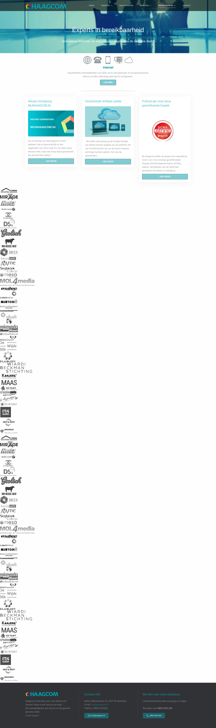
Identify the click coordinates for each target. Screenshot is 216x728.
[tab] (87, 60)
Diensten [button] (106, 5)
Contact (187, 5)
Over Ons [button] (145, 5)
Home (91, 5)
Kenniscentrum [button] (167, 5)
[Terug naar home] (46, 5)
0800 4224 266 (153, 715)
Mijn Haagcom (126, 5)
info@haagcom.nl (100, 704)
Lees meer (108, 82)
